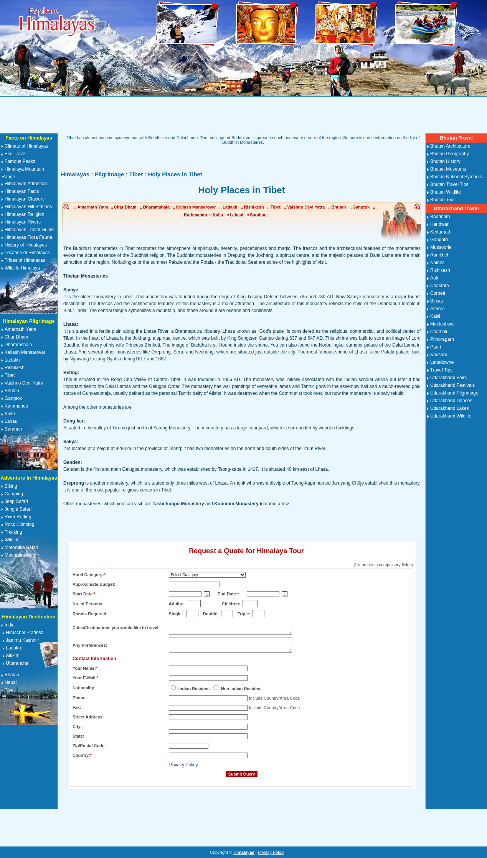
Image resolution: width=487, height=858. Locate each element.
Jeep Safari (16, 501)
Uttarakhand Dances (451, 400)
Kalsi (435, 316)
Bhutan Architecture (450, 146)
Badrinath (440, 216)
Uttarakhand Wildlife (450, 416)
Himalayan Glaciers (25, 199)
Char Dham (16, 337)
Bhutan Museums (448, 169)
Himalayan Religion (24, 214)
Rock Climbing (19, 524)
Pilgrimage (109, 174)
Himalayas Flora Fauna (28, 237)
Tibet (10, 375)
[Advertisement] (243, 115)
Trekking (13, 532)
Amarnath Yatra (20, 329)
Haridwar (439, 224)
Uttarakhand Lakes (449, 408)
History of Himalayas (26, 245)
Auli (434, 278)
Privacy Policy (183, 765)
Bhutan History (445, 161)
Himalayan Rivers (23, 222)
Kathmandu (16, 406)
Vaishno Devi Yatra (24, 383)
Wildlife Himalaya (22, 268)
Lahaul (11, 421)
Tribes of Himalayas (25, 260)
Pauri (435, 347)
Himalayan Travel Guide (29, 229)
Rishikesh (15, 367)
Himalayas (75, 174)
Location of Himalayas (27, 252)
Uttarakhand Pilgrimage (454, 393)
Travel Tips (441, 370)
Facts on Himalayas (28, 138)
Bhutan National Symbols (456, 176)
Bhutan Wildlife (445, 192)
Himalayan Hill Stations (28, 206)
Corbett (437, 293)
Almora (437, 308)
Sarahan (13, 429)
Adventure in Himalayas (28, 478)
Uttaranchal (17, 663)
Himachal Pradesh (24, 632)
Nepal (11, 682)
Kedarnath (440, 232)
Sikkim (12, 655)
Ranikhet (439, 255)
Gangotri (439, 239)
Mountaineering (20, 555)
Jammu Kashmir (22, 640)
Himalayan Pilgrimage (28, 321)
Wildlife (12, 539)
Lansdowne (442, 362)
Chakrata (439, 285)
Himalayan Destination (28, 617)
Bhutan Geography (449, 153)
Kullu (10, 413)
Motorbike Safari (21, 547)
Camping (14, 493)
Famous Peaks (20, 161)
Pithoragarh (442, 339)
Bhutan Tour (442, 199)
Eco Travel (15, 153)
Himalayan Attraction (26, 183)
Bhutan (12, 390)
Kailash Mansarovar (25, 352)
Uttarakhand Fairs (448, 377)
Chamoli (438, 331)
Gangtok (13, 398)
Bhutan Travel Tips (449, 184)
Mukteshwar (442, 324)
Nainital (438, 262)
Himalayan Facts (22, 191)
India (10, 625)
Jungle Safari (18, 509)
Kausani (438, 354)
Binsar (436, 301)
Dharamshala (18, 344)
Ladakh (12, 360)
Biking (11, 486)
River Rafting (18, 516)
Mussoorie (440, 247)
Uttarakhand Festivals (452, 385)
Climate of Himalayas (26, 146)
